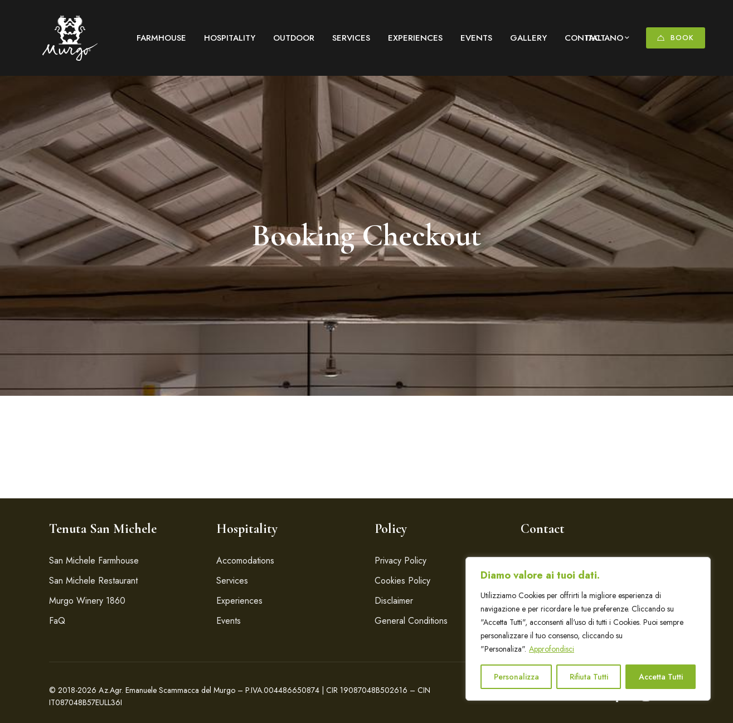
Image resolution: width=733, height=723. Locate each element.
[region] (588, 629)
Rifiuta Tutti (589, 676)
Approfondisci (551, 648)
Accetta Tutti (661, 676)
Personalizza (516, 676)
